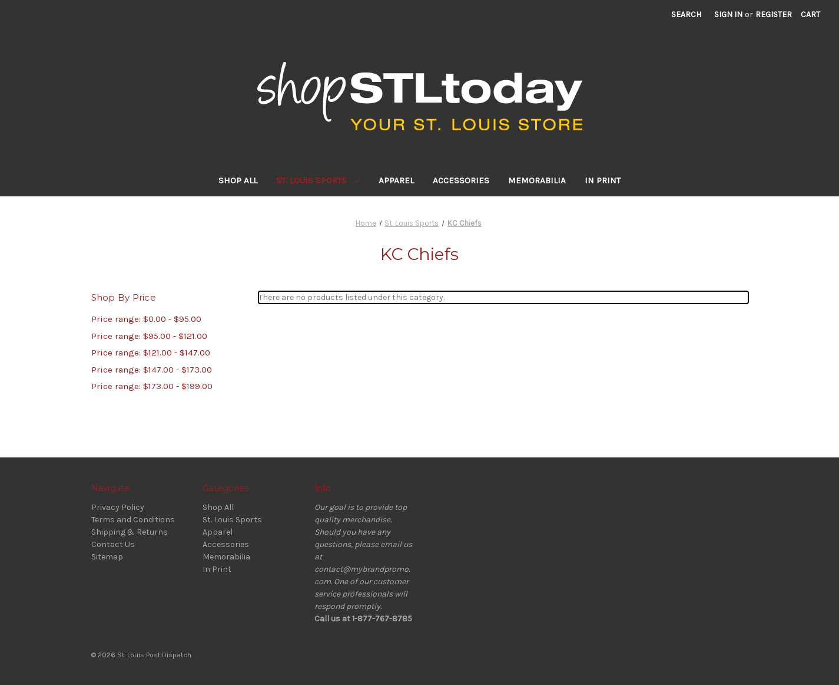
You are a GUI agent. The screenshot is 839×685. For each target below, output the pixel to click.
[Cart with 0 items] (810, 14)
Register (773, 14)
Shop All (237, 180)
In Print (603, 180)
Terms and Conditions (133, 520)
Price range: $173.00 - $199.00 (152, 386)
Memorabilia (537, 180)
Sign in (728, 14)
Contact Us (113, 544)
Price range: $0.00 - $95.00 (146, 319)
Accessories (461, 180)
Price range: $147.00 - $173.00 (151, 369)
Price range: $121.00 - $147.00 (150, 352)
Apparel (396, 180)
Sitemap (107, 557)
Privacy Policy (117, 507)
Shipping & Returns (129, 532)
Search (686, 14)
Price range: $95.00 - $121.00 (149, 336)
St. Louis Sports (318, 180)
